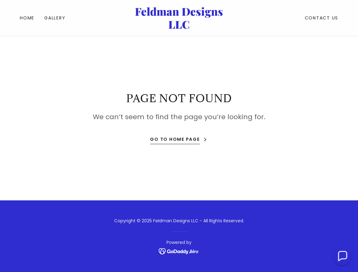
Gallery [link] (54, 18)
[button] (342, 256)
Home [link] (27, 18)
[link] (179, 27)
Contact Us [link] (322, 18)
